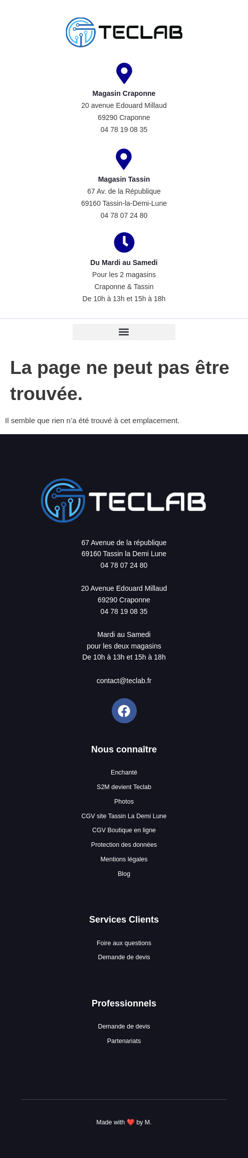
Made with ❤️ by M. (123, 1122)
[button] (124, 332)
